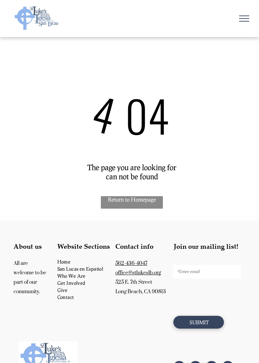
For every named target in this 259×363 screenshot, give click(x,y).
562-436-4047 (131, 263)
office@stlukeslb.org (138, 273)
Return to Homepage (132, 199)
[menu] (244, 18)
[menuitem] (83, 261)
